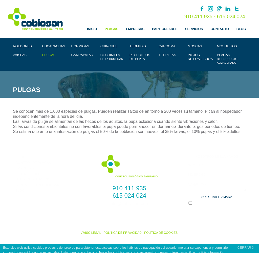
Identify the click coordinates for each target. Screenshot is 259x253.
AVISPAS (20, 55)
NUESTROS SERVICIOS (33, 179)
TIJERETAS (167, 55)
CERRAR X (246, 247)
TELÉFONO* (197, 174)
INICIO (92, 29)
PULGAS (48, 55)
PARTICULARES (165, 29)
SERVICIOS (194, 29)
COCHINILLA (111, 56)
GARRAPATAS (82, 55)
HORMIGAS (80, 46)
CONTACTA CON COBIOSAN (37, 185)
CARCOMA (167, 46)
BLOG (241, 29)
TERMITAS (138, 46)
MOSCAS (195, 46)
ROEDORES (22, 46)
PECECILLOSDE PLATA (140, 57)
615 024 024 (231, 16)
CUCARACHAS (53, 46)
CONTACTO (219, 29)
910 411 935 (129, 188)
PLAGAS (111, 29)
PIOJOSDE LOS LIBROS (200, 57)
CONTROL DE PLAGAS (33, 163)
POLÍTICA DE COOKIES (161, 233)
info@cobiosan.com (129, 203)
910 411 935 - (200, 16)
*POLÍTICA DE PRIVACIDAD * (226, 203)
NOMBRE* (195, 164)
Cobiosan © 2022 (129, 239)
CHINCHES (109, 46)
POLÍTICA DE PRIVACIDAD (123, 233)
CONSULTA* (197, 184)
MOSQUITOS (227, 46)
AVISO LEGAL (91, 233)
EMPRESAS (135, 29)
